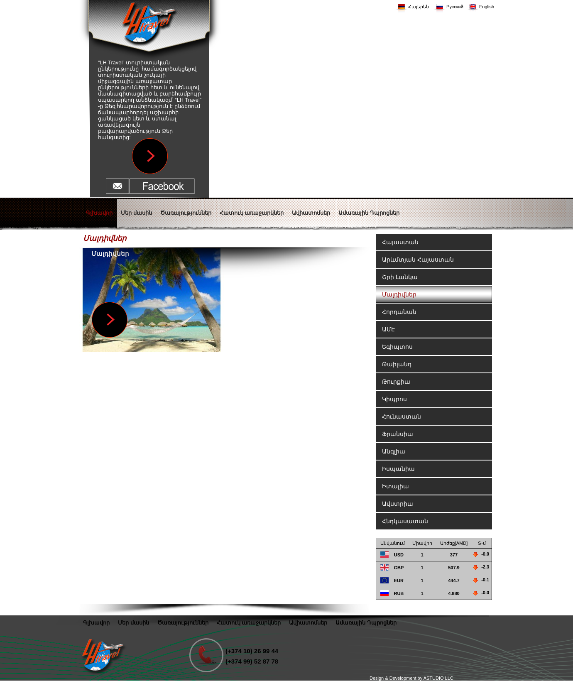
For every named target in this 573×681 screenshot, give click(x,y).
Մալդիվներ (399, 294)
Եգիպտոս (397, 346)
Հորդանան (399, 312)
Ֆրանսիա (397, 434)
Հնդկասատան (405, 521)
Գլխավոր (96, 623)
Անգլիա (393, 451)
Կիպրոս (394, 399)
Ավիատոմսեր (308, 623)
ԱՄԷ (388, 329)
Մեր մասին (133, 623)
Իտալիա (395, 486)
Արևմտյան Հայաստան (418, 259)
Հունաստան (401, 416)
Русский (454, 6)
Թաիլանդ (396, 364)
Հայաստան (400, 242)
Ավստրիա (397, 503)
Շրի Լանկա (400, 277)
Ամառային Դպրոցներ (366, 623)
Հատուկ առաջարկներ (249, 623)
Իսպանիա (398, 468)
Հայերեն (418, 6)
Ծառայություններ (182, 623)
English (486, 6)
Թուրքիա (396, 381)
